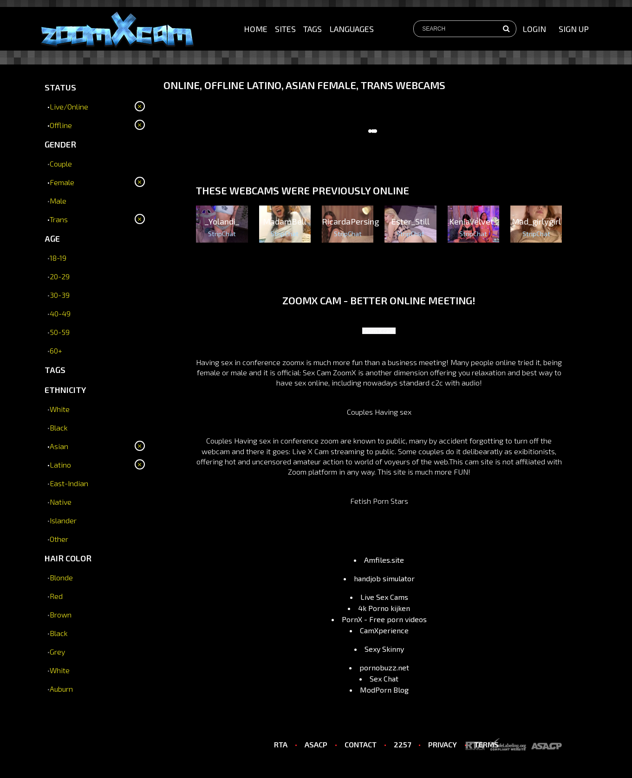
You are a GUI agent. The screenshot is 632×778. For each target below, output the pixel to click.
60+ (56, 350)
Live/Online (69, 106)
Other (59, 538)
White (60, 409)
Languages (351, 29)
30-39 (60, 294)
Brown (61, 614)
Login (534, 29)
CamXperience (384, 630)
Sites (285, 29)
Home (255, 29)
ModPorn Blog (384, 689)
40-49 (60, 313)
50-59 (60, 332)
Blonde (61, 577)
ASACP (316, 744)
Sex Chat (384, 678)
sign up (574, 29)
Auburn (61, 688)
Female (62, 182)
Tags (312, 29)
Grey (57, 651)
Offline (61, 125)
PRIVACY (442, 744)
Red (56, 596)
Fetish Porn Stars (379, 500)
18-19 (58, 257)
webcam (216, 451)
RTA (280, 744)
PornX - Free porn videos (384, 619)
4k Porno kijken (384, 608)
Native (61, 501)
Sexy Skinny (384, 648)
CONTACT (361, 744)
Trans (59, 219)
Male (58, 200)
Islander (63, 520)
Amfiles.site (384, 559)
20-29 (60, 276)
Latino (60, 464)
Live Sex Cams (384, 596)
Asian (59, 446)
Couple (61, 163)
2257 (402, 744)
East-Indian (69, 483)
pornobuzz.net (384, 667)
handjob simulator (384, 578)
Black (59, 427)
